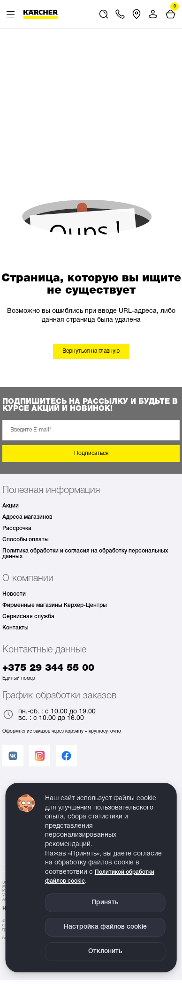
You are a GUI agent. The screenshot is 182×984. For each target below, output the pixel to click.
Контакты (15, 627)
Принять (105, 903)
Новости (14, 594)
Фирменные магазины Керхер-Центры (54, 605)
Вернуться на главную (91, 351)
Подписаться (91, 453)
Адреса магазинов (27, 517)
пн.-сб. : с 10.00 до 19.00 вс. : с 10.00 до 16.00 (49, 715)
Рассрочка (16, 528)
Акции (10, 505)
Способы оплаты (25, 539)
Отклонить (105, 951)
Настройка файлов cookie (105, 927)
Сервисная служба (28, 616)
